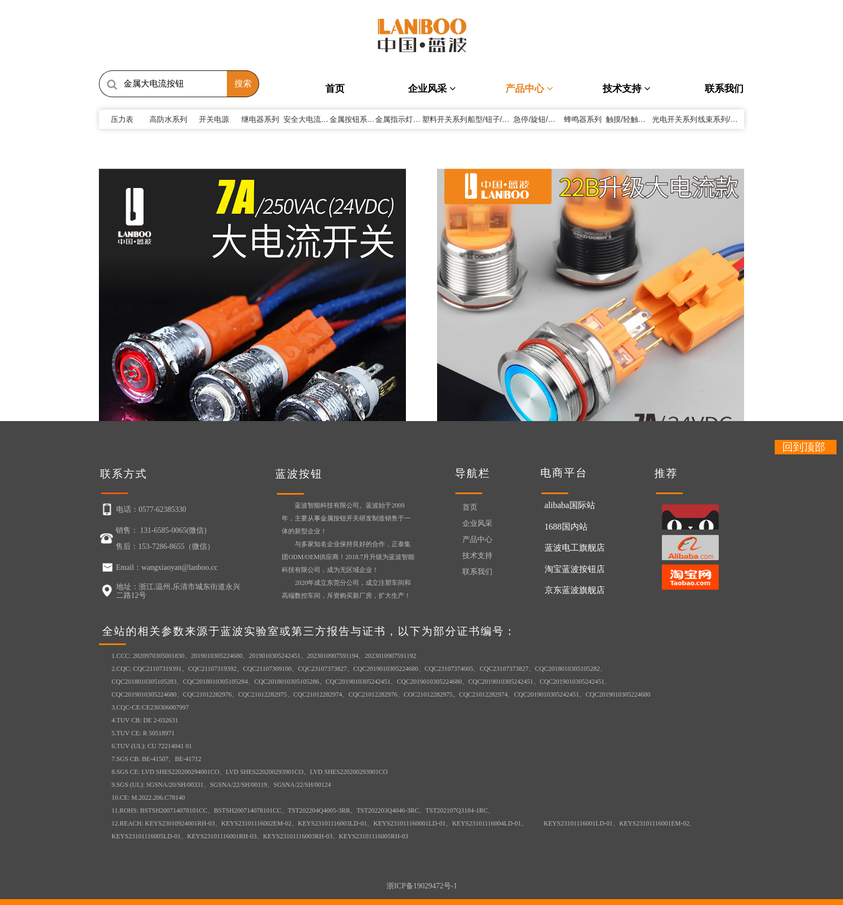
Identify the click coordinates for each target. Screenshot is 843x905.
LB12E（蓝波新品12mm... (136, 337)
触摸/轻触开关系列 (637, 119)
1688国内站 (566, 526)
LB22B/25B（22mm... (293, 337)
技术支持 (627, 88)
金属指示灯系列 (405, 119)
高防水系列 (168, 119)
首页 (335, 88)
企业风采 (432, 88)
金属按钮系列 (356, 119)
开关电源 (214, 119)
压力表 (122, 119)
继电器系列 (260, 119)
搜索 (243, 83)
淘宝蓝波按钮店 (575, 569)
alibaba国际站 (570, 505)
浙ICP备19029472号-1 (422, 886)
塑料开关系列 (444, 119)
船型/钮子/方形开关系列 (507, 119)
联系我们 (724, 88)
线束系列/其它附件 (729, 119)
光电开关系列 (674, 119)
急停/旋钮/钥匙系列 (545, 119)
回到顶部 (803, 447)
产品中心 (529, 88)
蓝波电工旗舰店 (575, 547)
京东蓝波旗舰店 (575, 590)
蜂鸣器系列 (583, 119)
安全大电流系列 (313, 119)
